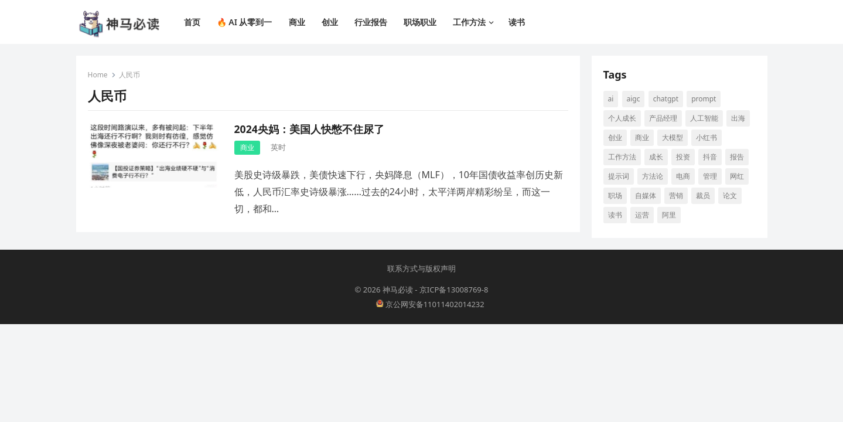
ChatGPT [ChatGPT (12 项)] (665, 99)
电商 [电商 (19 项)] (683, 176)
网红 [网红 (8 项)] (737, 176)
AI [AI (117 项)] (611, 99)
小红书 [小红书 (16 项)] (706, 137)
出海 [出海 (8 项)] (738, 118)
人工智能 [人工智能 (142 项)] (704, 118)
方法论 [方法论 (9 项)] (652, 176)
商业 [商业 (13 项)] (642, 137)
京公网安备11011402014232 (430, 304)
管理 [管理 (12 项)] (710, 176)
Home (98, 75)
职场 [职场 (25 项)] (615, 195)
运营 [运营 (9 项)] (642, 215)
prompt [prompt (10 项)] (703, 99)
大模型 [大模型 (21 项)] (672, 137)
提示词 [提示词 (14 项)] (618, 176)
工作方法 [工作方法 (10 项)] (622, 157)
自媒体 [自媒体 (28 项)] (645, 195)
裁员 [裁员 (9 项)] (703, 195)
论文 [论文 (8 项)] (730, 195)
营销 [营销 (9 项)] (676, 195)
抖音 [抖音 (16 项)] (710, 157)
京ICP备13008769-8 (454, 289)
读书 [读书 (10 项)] (615, 215)
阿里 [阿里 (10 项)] (669, 215)
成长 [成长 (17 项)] (656, 157)
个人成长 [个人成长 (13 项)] (622, 118)
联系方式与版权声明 (421, 268)
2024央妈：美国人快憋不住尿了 (309, 129)
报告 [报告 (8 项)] (737, 157)
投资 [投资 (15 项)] (683, 157)
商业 (247, 147)
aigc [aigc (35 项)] (633, 99)
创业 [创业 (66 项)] (615, 137)
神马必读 (398, 289)
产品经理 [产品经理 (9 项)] (663, 118)
